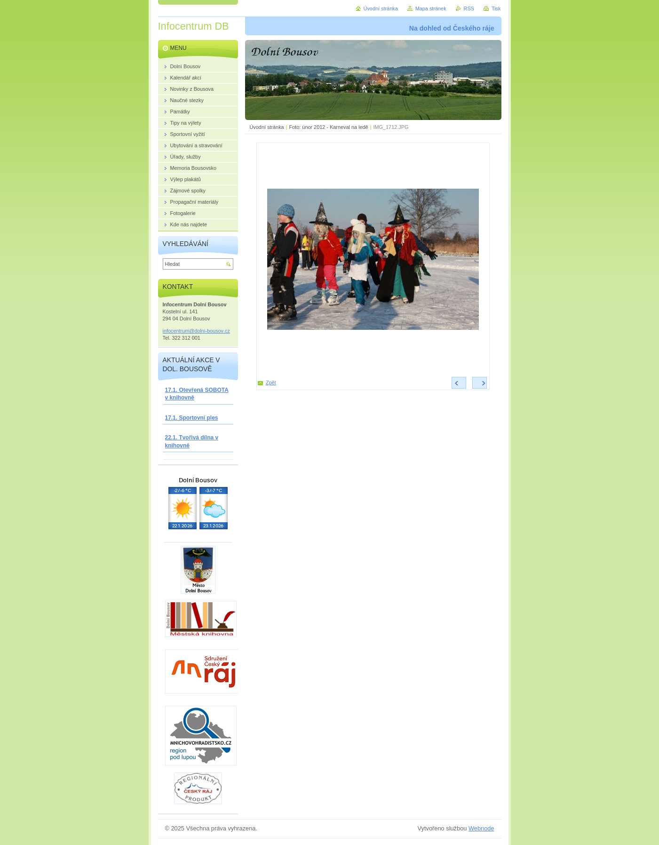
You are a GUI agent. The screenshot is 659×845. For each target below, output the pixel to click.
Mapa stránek (430, 8)
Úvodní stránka (267, 127)
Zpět (271, 382)
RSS (469, 8)
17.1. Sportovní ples (191, 418)
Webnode (481, 828)
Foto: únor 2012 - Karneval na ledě (328, 127)
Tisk (496, 8)
